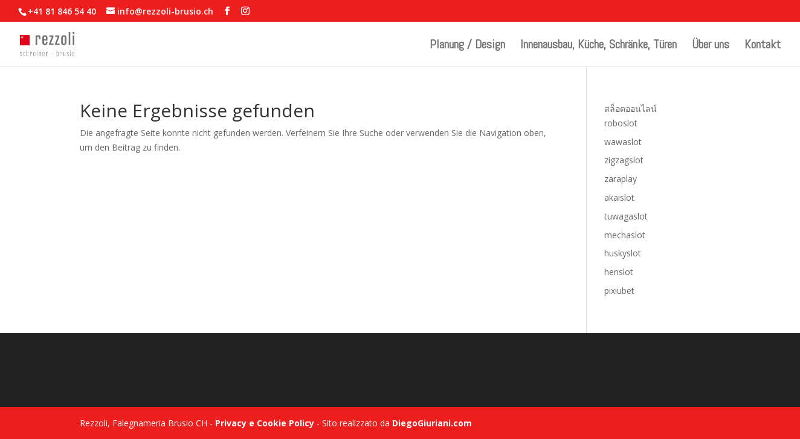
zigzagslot (624, 160)
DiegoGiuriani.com (432, 423)
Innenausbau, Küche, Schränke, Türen (598, 46)
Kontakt (762, 46)
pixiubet (619, 290)
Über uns (710, 46)
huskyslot (622, 253)
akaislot (619, 197)
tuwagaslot (626, 216)
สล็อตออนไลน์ (630, 108)
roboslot (620, 123)
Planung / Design (467, 46)
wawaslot (623, 142)
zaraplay (620, 178)
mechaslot (624, 235)
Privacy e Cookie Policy (264, 423)
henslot (618, 272)
